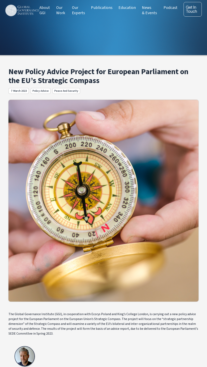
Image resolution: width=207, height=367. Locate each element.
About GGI (44, 10)
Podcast (170, 8)
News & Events (149, 10)
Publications (101, 8)
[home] (22, 10)
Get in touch (191, 9)
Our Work (60, 10)
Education (127, 8)
